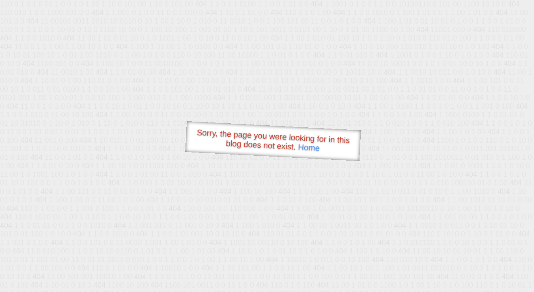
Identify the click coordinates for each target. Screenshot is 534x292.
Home (309, 147)
